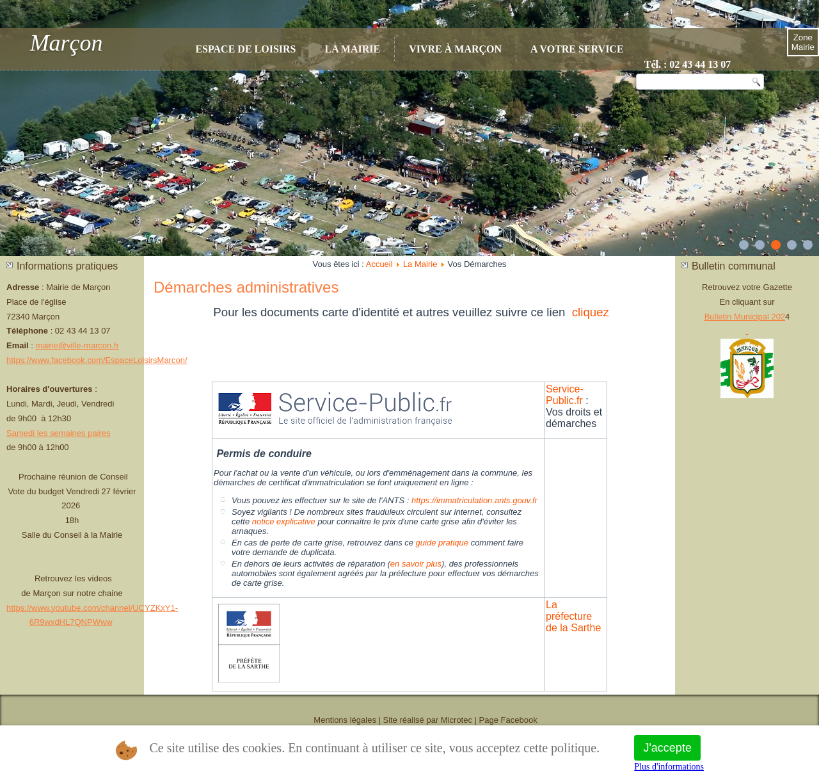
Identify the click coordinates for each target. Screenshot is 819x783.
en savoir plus (415, 564)
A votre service (577, 49)
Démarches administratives (246, 287)
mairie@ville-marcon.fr (77, 345)
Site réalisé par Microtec (427, 720)
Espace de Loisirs (245, 49)
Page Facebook (508, 720)
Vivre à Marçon (455, 49)
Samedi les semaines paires (58, 433)
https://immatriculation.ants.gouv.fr (474, 500)
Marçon (66, 43)
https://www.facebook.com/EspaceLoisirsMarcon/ (96, 360)
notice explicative (283, 521)
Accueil (379, 264)
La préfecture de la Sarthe (573, 616)
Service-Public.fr (565, 394)
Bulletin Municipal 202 (744, 316)
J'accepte (667, 747)
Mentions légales (345, 720)
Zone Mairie (803, 42)
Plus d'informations (669, 766)
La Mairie (352, 49)
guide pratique (442, 542)
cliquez (590, 312)
